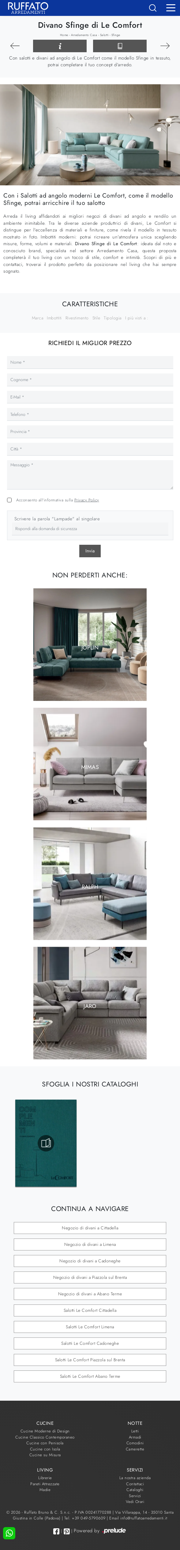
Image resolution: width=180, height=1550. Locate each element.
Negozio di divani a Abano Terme (90, 1294)
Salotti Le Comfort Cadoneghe (90, 1343)
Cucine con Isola (45, 1449)
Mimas (90, 767)
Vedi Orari (135, 1502)
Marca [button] (37, 318)
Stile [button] (96, 318)
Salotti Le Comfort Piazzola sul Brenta (90, 1360)
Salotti (104, 35)
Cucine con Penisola (45, 1443)
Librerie (45, 1478)
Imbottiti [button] (54, 318)
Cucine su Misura (45, 1455)
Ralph (90, 886)
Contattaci (135, 1484)
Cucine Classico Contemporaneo (45, 1437)
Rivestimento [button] (77, 318)
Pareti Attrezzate (45, 1484)
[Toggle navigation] (170, 7)
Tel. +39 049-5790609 (85, 1518)
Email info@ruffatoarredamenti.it (138, 1518)
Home (64, 35)
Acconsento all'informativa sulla (57, 500)
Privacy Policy (86, 500)
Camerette (135, 1449)
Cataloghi (135, 1490)
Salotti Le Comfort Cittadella (90, 1310)
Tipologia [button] (113, 318)
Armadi (135, 1437)
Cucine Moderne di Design (45, 1431)
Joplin (90, 647)
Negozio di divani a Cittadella (90, 1228)
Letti (135, 1431)
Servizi (135, 1496)
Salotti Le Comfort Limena (90, 1327)
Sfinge (115, 35)
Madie (45, 1490)
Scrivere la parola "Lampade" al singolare (57, 518)
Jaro (90, 1006)
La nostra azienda (135, 1478)
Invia (90, 551)
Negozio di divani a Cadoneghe (90, 1261)
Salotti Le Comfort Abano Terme (90, 1376)
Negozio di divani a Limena (90, 1244)
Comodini (135, 1443)
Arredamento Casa (84, 35)
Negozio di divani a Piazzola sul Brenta (90, 1277)
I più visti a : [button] (136, 318)
